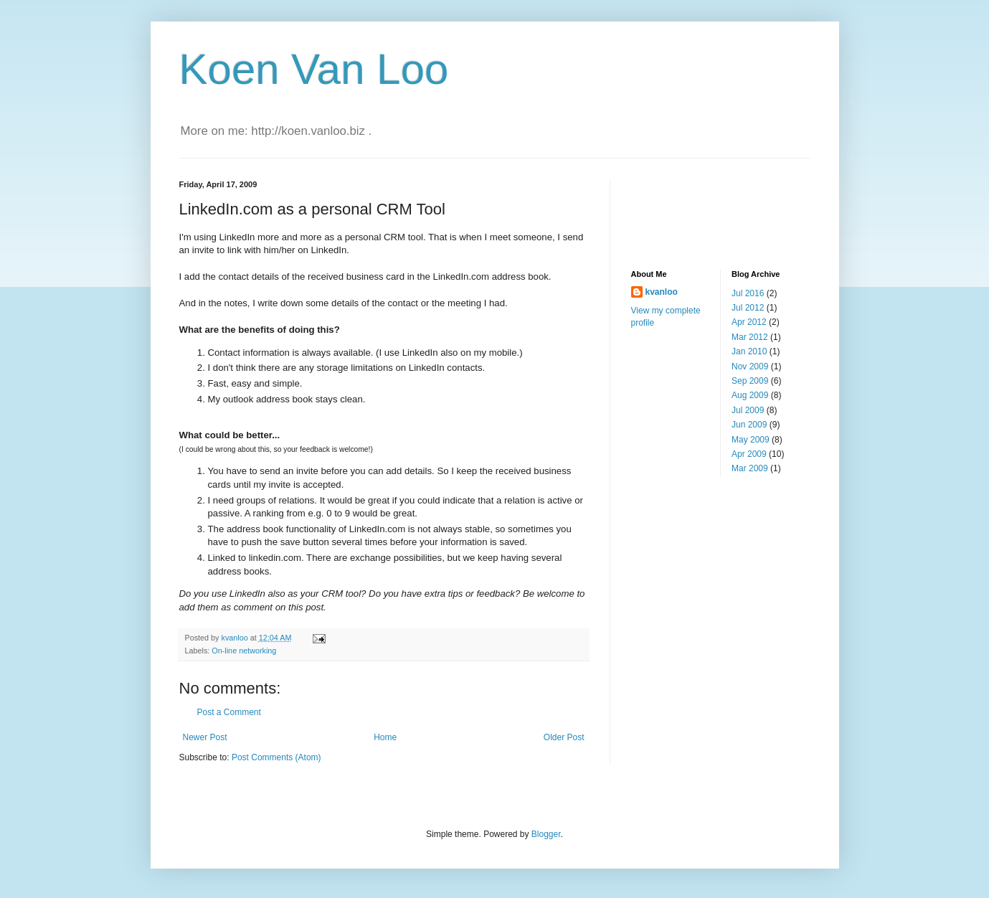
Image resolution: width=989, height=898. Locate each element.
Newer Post (205, 737)
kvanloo (661, 292)
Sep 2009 (750, 381)
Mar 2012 (750, 337)
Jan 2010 (749, 351)
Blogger (546, 834)
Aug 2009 (750, 395)
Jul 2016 (748, 293)
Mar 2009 (750, 468)
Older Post (564, 737)
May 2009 (751, 440)
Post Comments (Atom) (276, 757)
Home (385, 737)
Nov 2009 (750, 366)
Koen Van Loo (314, 69)
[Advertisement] (703, 212)
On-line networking (244, 650)
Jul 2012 (748, 308)
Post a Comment (229, 712)
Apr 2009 (749, 454)
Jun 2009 (749, 425)
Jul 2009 (748, 410)
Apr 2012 (749, 322)
